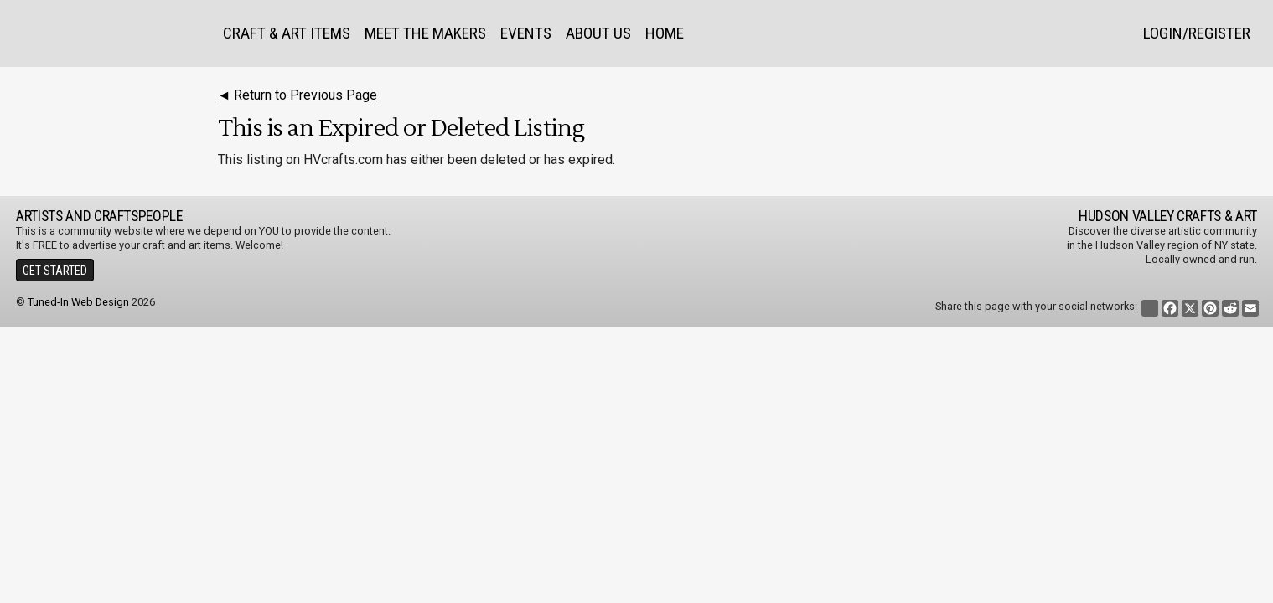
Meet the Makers (425, 33)
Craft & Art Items (286, 33)
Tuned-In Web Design (78, 302)
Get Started (55, 270)
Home (664, 33)
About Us (598, 33)
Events (525, 33)
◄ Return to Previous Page (298, 95)
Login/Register (1196, 33)
